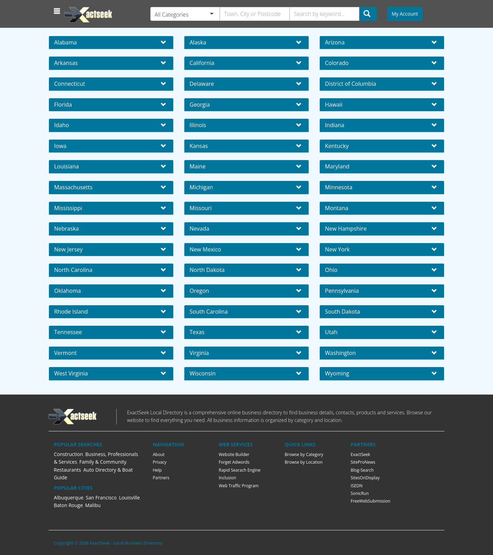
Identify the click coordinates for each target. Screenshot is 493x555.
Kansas (199, 146)
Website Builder (234, 454)
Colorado (337, 63)
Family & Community (103, 461)
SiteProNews (363, 462)
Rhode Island (71, 311)
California (202, 63)
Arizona (335, 42)
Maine (198, 166)
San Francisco (101, 497)
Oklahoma (67, 291)
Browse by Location (304, 462)
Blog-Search (362, 470)
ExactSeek (360, 454)
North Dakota (207, 270)
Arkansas (66, 63)
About (159, 454)
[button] (58, 11)
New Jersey (68, 249)
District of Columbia (350, 84)
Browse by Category (304, 454)
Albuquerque (68, 497)
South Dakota (342, 311)
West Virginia (71, 373)
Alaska (198, 42)
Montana (336, 208)
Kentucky (337, 146)
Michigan (201, 187)
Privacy (160, 462)
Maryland (337, 166)
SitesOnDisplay (365, 478)
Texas (197, 332)
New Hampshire (346, 228)
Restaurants (67, 469)
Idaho (61, 125)
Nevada (199, 228)
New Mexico (205, 249)
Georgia (200, 104)
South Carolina (209, 311)
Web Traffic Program (239, 486)
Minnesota (338, 187)
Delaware (202, 84)
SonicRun (360, 493)
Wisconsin (203, 373)
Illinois (198, 125)
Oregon (199, 291)
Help (157, 470)
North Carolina (73, 270)
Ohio (331, 270)
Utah (331, 332)
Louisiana (66, 166)
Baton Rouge (68, 505)
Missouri (201, 208)
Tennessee (68, 332)
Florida (63, 104)
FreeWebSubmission (370, 501)
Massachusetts (73, 187)
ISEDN (356, 486)
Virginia (199, 353)
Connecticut (69, 84)
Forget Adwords (234, 462)
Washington (340, 353)
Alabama (65, 42)
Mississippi (68, 208)
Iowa (60, 146)
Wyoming (337, 373)
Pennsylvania (342, 291)
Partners (161, 478)
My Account (405, 13)
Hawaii (333, 104)
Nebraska (66, 228)
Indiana (334, 125)
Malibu (93, 505)
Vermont (65, 353)
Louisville (129, 497)
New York (337, 249)
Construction (68, 454)
